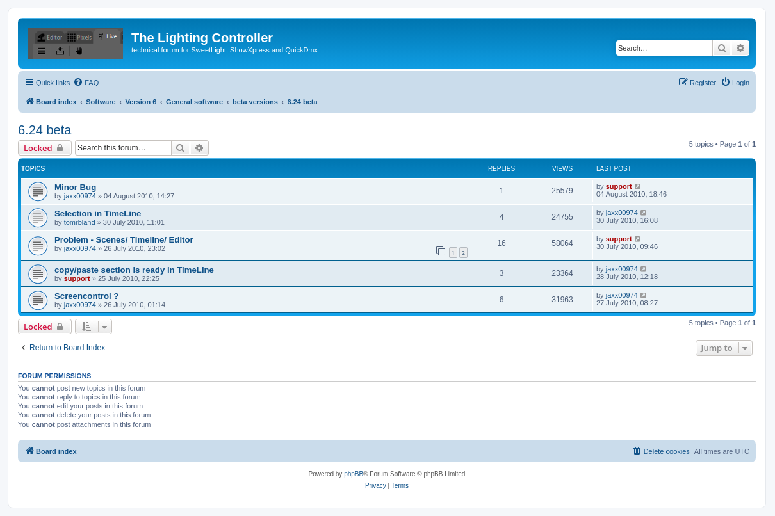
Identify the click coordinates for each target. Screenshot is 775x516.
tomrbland (79, 222)
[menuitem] (86, 82)
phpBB (353, 474)
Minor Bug (75, 187)
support (619, 186)
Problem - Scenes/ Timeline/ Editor (123, 240)
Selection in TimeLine (97, 213)
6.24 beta (44, 130)
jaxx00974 (80, 196)
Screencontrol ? (86, 296)
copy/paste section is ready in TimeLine (134, 270)
